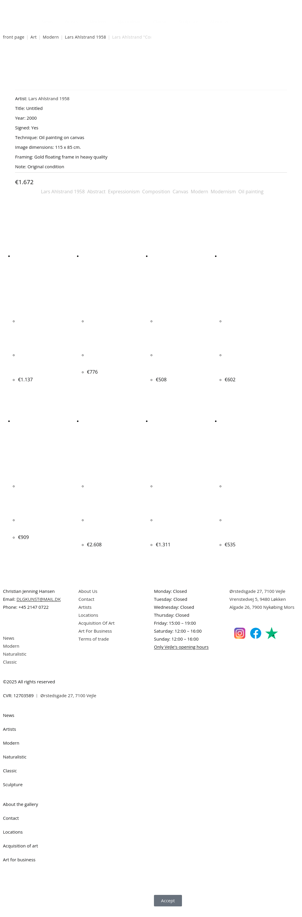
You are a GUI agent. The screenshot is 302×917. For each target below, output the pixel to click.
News (47, 21)
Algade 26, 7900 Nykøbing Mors (261, 614)
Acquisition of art (20, 853)
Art (33, 37)
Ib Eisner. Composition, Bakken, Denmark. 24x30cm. (251, 535)
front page (13, 37)
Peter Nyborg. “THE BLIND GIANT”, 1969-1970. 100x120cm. (116, 535)
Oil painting (250, 191)
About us (219, 21)
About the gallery (20, 811)
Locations (88, 622)
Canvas (180, 191)
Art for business (19, 867)
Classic (160, 21)
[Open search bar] (238, 20)
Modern (98, 21)
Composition (156, 191)
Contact (86, 606)
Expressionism (124, 191)
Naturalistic (129, 21)
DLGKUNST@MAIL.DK (39, 606)
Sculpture (188, 21)
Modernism (223, 191)
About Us (87, 598)
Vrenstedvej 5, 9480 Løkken (257, 606)
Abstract (96, 191)
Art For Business (95, 638)
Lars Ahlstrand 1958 (85, 37)
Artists (71, 21)
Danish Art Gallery (29, 6)
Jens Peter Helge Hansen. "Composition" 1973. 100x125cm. (184, 535)
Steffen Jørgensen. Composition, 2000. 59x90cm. (39, 362)
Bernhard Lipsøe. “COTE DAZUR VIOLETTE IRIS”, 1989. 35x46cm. (183, 362)
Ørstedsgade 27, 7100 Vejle (257, 598)
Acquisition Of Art (96, 630)
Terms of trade (93, 646)
